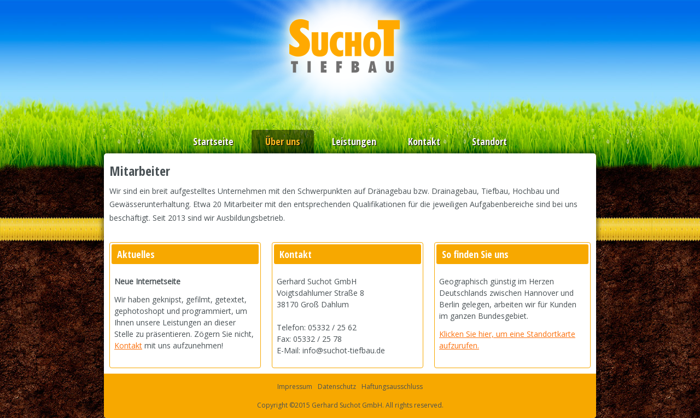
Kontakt (424, 141)
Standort (489, 141)
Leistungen (354, 141)
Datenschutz (337, 386)
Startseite (213, 141)
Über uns (282, 141)
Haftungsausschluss (392, 386)
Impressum (294, 386)
